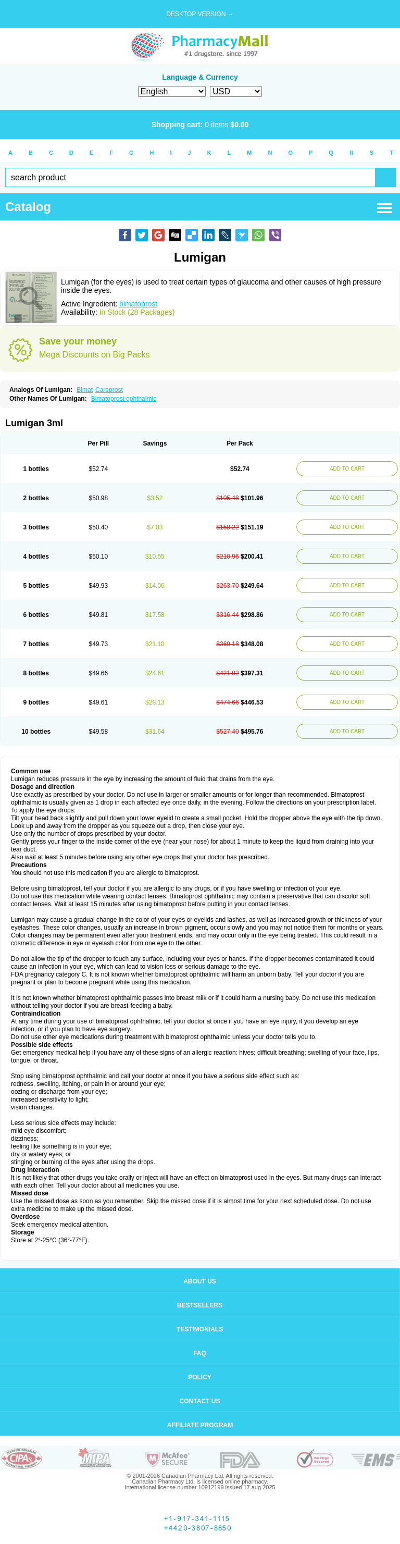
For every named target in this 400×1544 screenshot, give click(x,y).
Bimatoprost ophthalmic (123, 398)
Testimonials (200, 1329)
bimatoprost (138, 304)
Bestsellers (199, 1305)
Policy (199, 1377)
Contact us (200, 1401)
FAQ (199, 1353)
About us (199, 1281)
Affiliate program (200, 1425)
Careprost (109, 389)
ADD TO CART (347, 469)
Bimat (85, 389)
